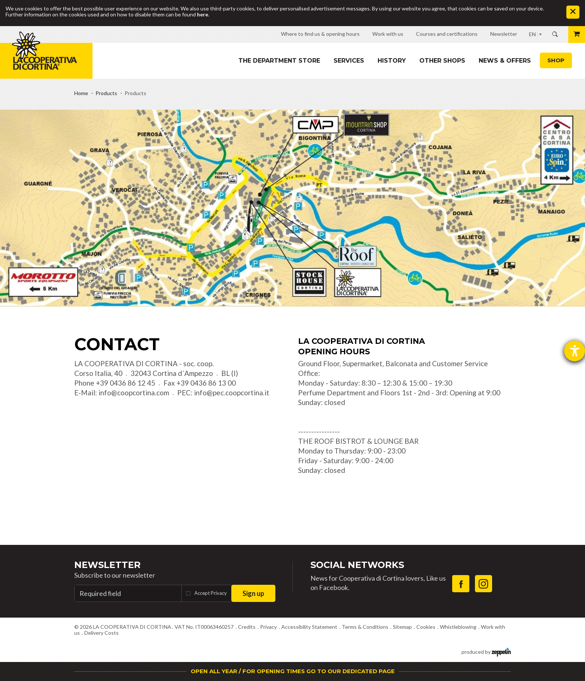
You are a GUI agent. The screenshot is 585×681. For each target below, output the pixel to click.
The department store (279, 60)
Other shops (442, 60)
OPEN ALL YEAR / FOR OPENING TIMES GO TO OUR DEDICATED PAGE (293, 671)
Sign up (253, 593)
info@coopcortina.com (133, 392)
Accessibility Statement (309, 627)
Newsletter (107, 564)
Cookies (425, 627)
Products (106, 93)
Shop (555, 60)
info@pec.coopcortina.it (231, 392)
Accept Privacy (210, 593)
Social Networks (357, 564)
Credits (247, 627)
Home (81, 93)
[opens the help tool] (574, 350)
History (392, 60)
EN (532, 34)
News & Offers (505, 60)
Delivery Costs (101, 633)
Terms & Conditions (365, 627)
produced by (486, 651)
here (202, 14)
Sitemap (402, 627)
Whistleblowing (458, 627)
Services (349, 60)
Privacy (268, 627)
